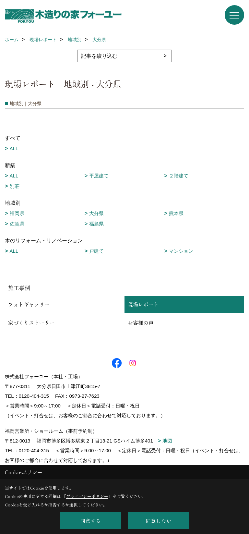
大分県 (96, 213)
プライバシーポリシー (87, 496)
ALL (14, 148)
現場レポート (143, 304)
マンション (181, 251)
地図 (167, 440)
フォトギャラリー (29, 304)
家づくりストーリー (31, 322)
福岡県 (17, 213)
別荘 (14, 186)
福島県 (96, 223)
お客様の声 (141, 322)
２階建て (178, 175)
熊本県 (176, 213)
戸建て (96, 251)
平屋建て (99, 175)
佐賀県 (17, 223)
